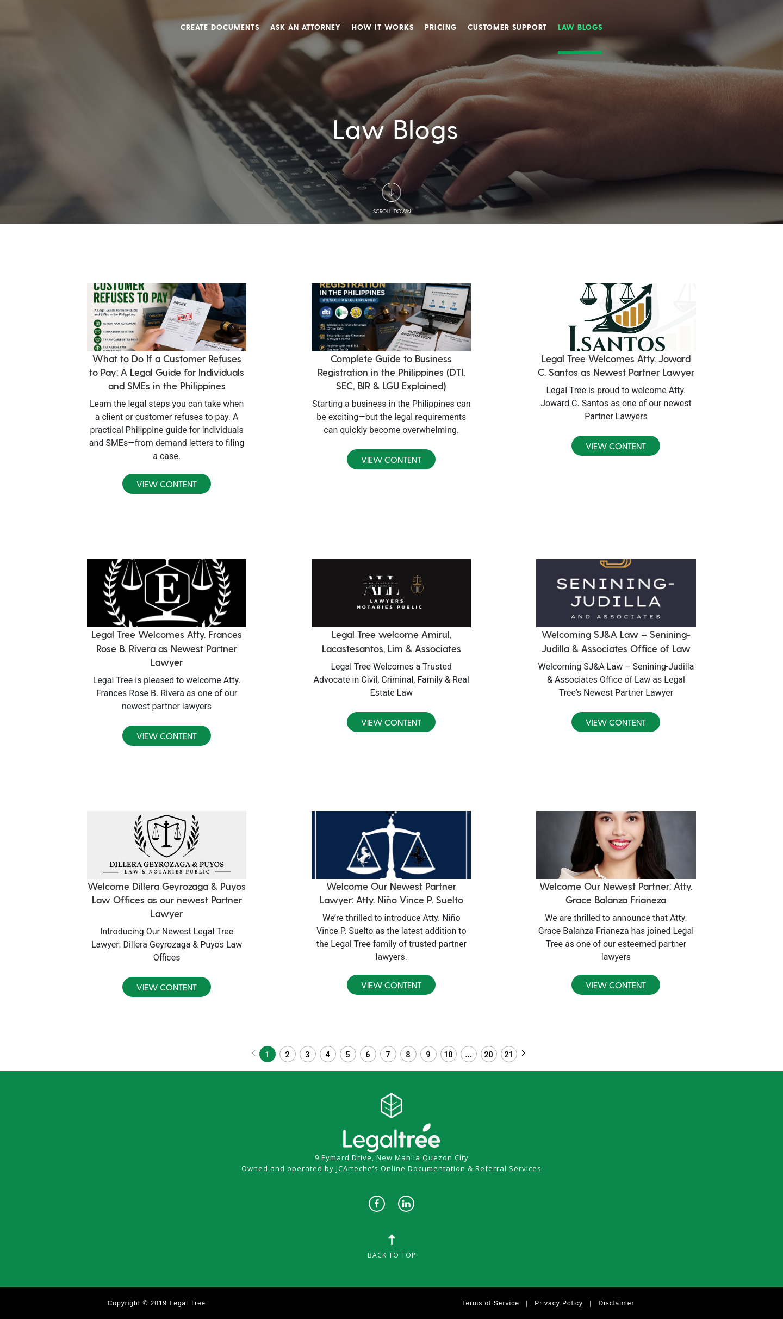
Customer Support (507, 27)
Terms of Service (490, 1303)
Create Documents (220, 27)
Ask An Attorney (305, 27)
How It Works (383, 27)
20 (488, 1054)
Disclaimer (616, 1303)
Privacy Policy (559, 1303)
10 (448, 1054)
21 (509, 1054)
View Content (166, 484)
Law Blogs (580, 27)
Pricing (441, 27)
